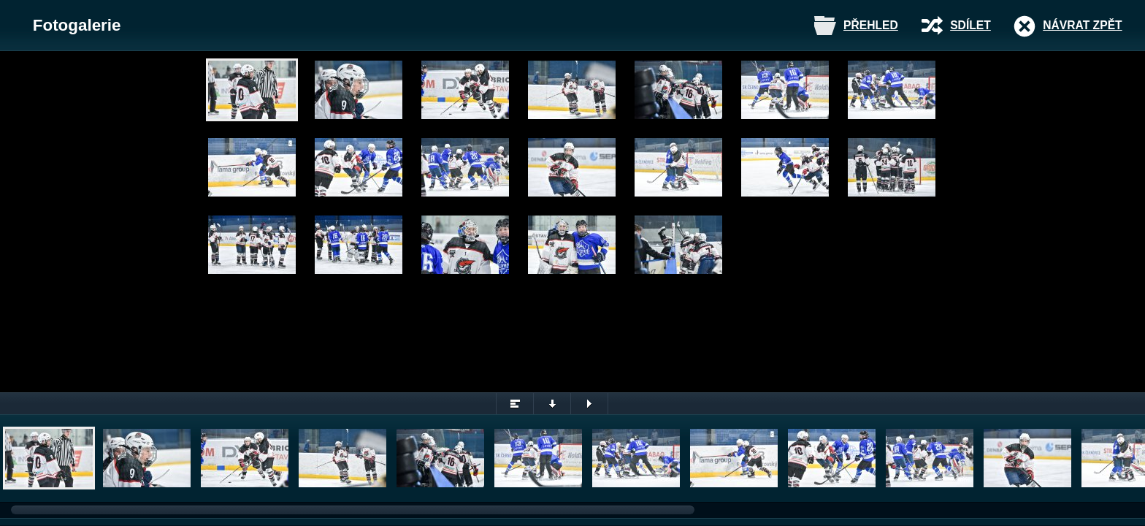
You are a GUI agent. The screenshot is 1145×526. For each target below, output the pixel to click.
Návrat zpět (1082, 25)
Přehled (870, 25)
